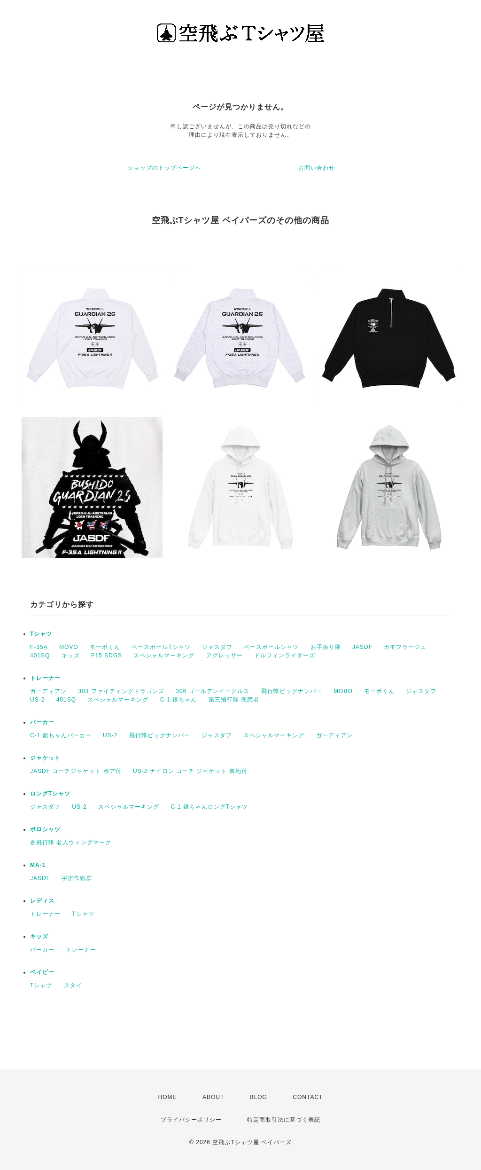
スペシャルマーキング (163, 655)
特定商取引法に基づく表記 (283, 1119)
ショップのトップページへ (164, 167)
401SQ (40, 655)
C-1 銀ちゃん (178, 699)
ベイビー (42, 972)
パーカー (42, 722)
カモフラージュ (405, 647)
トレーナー (45, 678)
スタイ (73, 985)
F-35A (39, 647)
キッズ (71, 655)
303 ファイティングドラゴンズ (121, 691)
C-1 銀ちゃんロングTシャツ (209, 806)
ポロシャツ (45, 829)
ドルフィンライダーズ (284, 655)
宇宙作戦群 (77, 878)
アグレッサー (224, 655)
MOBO (343, 691)
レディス (42, 900)
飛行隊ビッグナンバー (291, 691)
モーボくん (105, 647)
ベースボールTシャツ (161, 647)
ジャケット (45, 758)
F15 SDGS (106, 655)
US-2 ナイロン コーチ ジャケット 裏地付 (190, 771)
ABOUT (213, 1097)
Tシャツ (41, 634)
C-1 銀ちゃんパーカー (61, 735)
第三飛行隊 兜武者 (234, 699)
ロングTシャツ (50, 793)
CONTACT (308, 1097)
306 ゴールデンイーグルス (212, 691)
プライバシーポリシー (191, 1119)
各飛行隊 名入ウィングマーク (70, 842)
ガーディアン (48, 691)
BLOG (258, 1097)
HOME (167, 1097)
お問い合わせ (316, 167)
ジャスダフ (217, 647)
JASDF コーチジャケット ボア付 (76, 771)
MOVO (68, 647)
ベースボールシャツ (271, 647)
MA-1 (38, 865)
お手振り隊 (325, 647)
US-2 (37, 699)
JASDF (362, 647)
